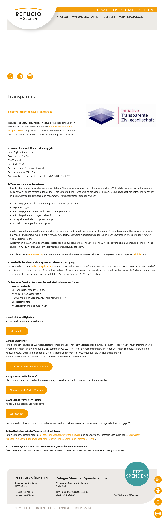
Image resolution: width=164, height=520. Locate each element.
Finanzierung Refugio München (26, 390)
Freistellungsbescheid (42, 266)
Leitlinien (137, 254)
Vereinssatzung (35, 254)
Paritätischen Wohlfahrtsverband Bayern (60, 434)
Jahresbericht (17, 331)
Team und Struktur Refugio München (29, 366)
